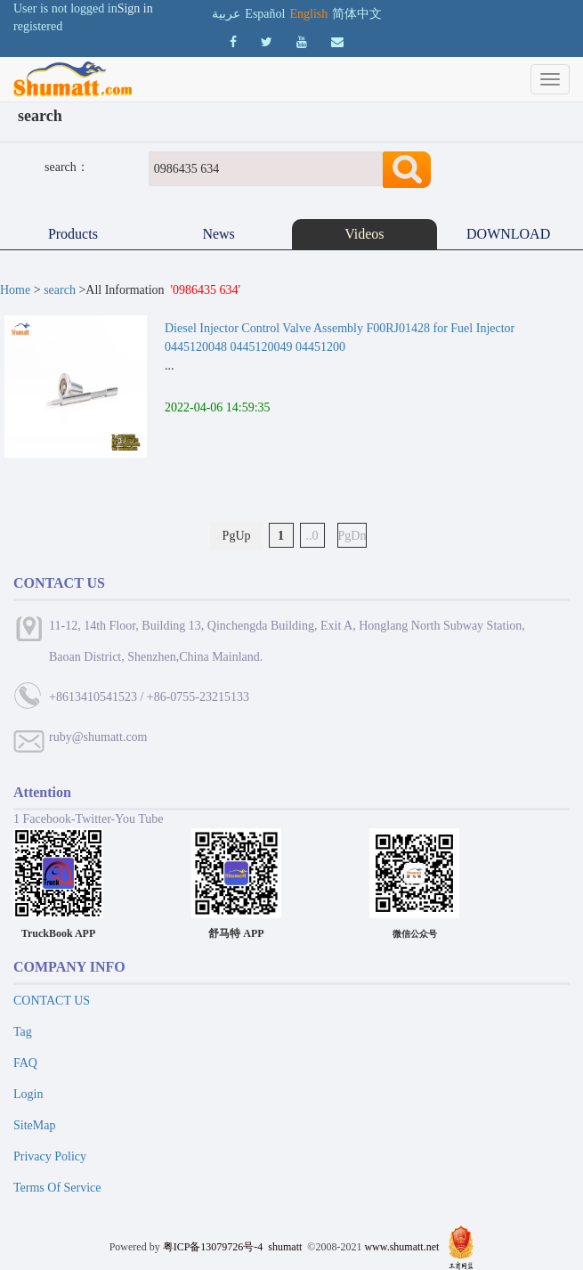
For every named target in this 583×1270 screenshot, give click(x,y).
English (308, 13)
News (218, 233)
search (60, 290)
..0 (312, 535)
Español (265, 13)
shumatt (286, 1247)
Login (28, 1094)
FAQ (25, 1063)
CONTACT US (51, 1000)
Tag (22, 1031)
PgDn (352, 535)
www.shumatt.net (401, 1247)
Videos (364, 233)
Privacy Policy (49, 1156)
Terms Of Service (57, 1187)
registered (37, 26)
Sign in (135, 8)
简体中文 (357, 13)
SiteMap (34, 1125)
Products (73, 233)
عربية (226, 13)
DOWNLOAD (510, 233)
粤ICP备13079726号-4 (213, 1247)
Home (15, 290)
